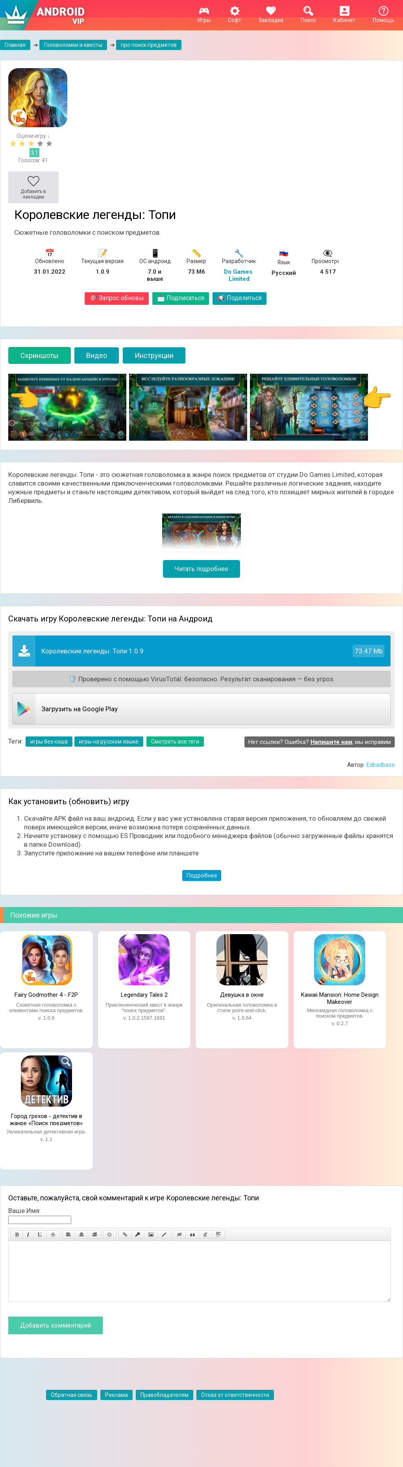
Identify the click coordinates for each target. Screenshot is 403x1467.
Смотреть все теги (175, 741)
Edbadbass (380, 764)
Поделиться (239, 298)
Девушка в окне (242, 994)
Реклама (116, 1407)
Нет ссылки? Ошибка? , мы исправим (319, 742)
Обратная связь (71, 1407)
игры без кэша (49, 741)
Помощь (383, 17)
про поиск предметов (149, 45)
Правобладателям (164, 1407)
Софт (234, 17)
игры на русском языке (109, 741)
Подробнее (201, 875)
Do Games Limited (239, 275)
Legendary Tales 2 (144, 994)
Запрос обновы (116, 298)
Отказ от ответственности (235, 1407)
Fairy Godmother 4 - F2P (46, 994)
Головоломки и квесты (73, 45)
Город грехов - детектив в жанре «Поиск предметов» (46, 1119)
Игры (204, 17)
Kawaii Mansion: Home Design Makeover (340, 997)
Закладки (271, 17)
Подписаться (180, 298)
